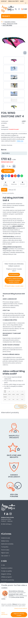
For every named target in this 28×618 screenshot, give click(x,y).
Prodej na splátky (6, 571)
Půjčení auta (5, 553)
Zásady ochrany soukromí (20, 608)
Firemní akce (5, 550)
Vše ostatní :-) (5, 556)
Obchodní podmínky (7, 580)
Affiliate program (6, 577)
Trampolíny (4, 547)
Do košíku (8, 171)
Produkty (14, 16)
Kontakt (4, 1)
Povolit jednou (14, 274)
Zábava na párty (13, 1)
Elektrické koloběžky (7, 544)
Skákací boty (5, 541)
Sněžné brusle (5, 538)
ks (8, 166)
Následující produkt (21, 406)
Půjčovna (6, 534)
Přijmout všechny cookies (19, 614)
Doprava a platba (6, 568)
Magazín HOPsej (6, 574)
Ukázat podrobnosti (4, 613)
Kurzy (22, 1)
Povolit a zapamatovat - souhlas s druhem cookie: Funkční (14, 280)
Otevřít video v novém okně (14, 286)
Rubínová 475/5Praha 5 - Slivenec (7, 519)
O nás (4, 561)
